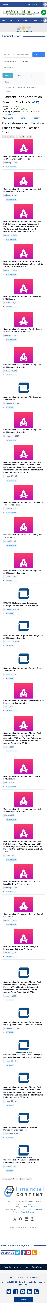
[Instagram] (32, 1219)
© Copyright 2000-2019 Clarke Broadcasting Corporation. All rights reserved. (23, 1283)
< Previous (7, 136)
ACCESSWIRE (9, 407)
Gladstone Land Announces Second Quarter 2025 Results (23, 536)
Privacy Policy (32, 1277)
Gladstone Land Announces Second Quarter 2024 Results (23, 669)
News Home (7, 20)
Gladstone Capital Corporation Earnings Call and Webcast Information (23, 636)
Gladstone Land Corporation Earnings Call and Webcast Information (22, 190)
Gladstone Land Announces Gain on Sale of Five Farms (23, 915)
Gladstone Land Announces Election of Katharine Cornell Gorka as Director (21, 1161)
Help (26, 1267)
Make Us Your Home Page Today (16, 1245)
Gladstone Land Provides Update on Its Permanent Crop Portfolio (20, 1128)
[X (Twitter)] (14, 1219)
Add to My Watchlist (10, 114)
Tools (7, 82)
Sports (18, 4)
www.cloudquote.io (23, 1204)
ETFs (30, 75)
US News (34, 20)
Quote (10, 118)
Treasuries (8, 91)
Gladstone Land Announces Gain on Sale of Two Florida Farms (23, 503)
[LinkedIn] (26, 1219)
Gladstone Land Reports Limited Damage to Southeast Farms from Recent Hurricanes (22, 1056)
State (25, 20)
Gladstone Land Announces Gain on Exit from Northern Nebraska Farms (21, 882)
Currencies (21, 87)
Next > (29, 136)
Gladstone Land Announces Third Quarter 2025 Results (22, 297)
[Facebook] (20, 1219)
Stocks (19, 75)
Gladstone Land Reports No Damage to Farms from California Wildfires (20, 947)
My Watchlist (26, 61)
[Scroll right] (45, 4)
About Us (7, 1267)
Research (36, 118)
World (43, 20)
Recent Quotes (9, 61)
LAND (34, 102)
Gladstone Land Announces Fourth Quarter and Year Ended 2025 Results (22, 157)
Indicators (7, 67)
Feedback (23, 1299)
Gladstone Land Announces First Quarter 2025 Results (21, 777)
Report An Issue (37, 1267)
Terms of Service (16, 1277)
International (31, 87)
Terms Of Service (27, 1212)
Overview (8, 87)
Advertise (17, 1267)
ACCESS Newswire (11, 166)
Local (17, 20)
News (5, 4)
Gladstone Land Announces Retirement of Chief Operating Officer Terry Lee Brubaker (22, 1023)
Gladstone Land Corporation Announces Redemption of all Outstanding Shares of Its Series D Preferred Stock (23, 264)
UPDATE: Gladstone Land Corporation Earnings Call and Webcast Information (20, 604)
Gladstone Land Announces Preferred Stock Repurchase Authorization (23, 702)
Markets (8, 75)
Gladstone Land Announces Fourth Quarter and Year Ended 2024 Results (22, 330)
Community (32, 4)
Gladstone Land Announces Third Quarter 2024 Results (22, 398)
